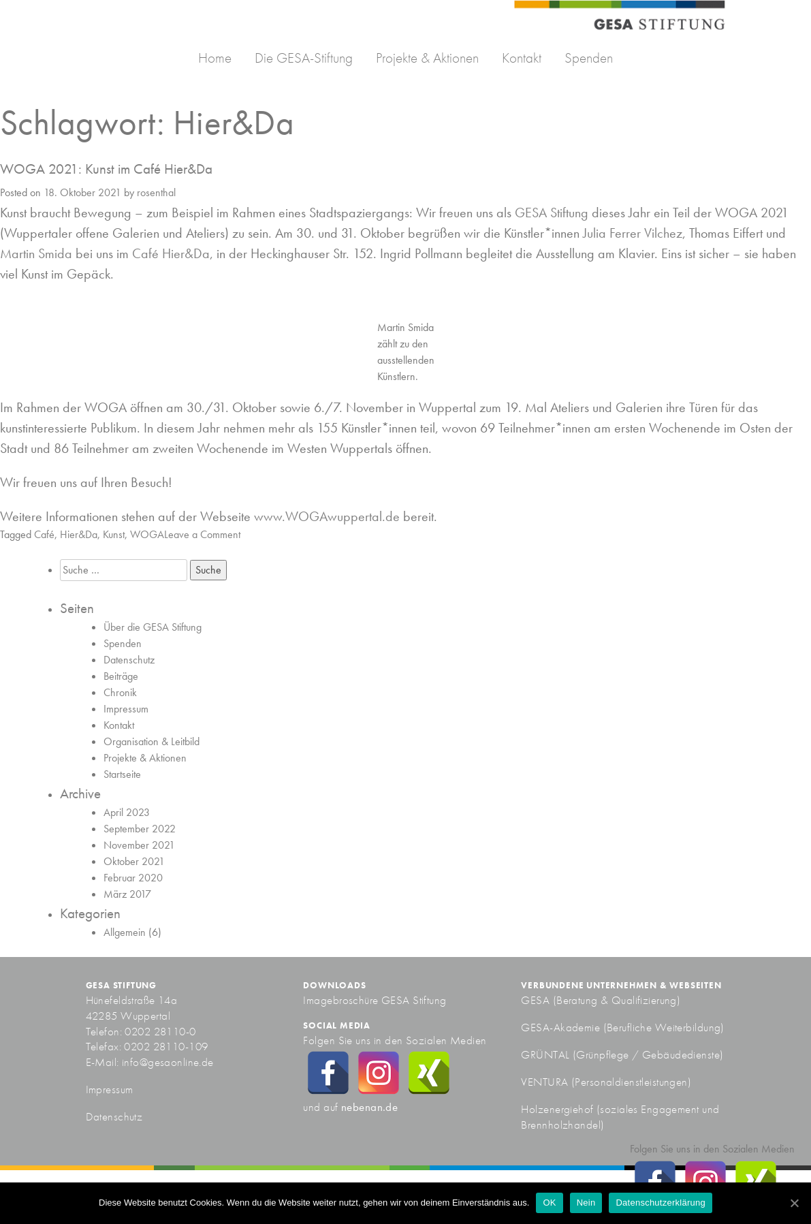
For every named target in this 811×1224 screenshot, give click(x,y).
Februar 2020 (133, 877)
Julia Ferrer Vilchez (632, 233)
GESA (536, 999)
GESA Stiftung (551, 212)
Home (215, 57)
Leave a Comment (202, 534)
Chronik (120, 692)
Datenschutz (129, 660)
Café (44, 534)
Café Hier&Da (171, 253)
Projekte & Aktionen (427, 57)
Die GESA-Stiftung (304, 57)
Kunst (114, 534)
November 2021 (139, 845)
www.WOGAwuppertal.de (327, 516)
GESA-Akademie (560, 1027)
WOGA (147, 534)
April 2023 (127, 812)
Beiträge (121, 676)
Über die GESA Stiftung (153, 627)
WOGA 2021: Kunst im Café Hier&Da (106, 168)
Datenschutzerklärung (660, 1202)
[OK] (794, 1203)
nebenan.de (369, 1106)
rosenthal (156, 192)
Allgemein (125, 932)
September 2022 (140, 828)
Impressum (126, 709)
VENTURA (546, 1081)
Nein (586, 1202)
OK (549, 1202)
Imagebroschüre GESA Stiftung (374, 999)
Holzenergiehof (557, 1108)
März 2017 (127, 894)
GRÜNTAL (546, 1054)
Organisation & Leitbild (152, 741)
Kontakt (521, 57)
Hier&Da (78, 534)
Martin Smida (36, 253)
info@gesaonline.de (168, 1061)
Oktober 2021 (134, 861)
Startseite (122, 774)
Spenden (588, 57)
